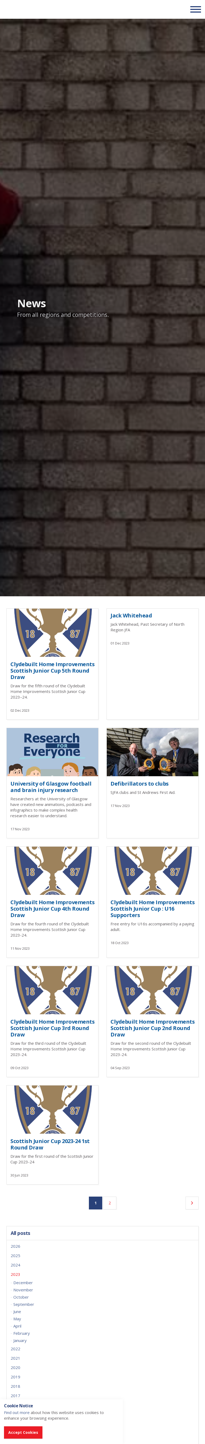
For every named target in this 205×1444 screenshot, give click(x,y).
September (23, 1304)
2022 (15, 1348)
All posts (20, 1233)
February (21, 1333)
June (17, 1311)
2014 (15, 1423)
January (20, 1340)
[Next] (192, 1203)
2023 (15, 1274)
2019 (15, 1376)
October (21, 1297)
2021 (15, 1358)
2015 (15, 1414)
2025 (15, 1255)
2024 (15, 1265)
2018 (15, 1386)
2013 (15, 1433)
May (17, 1318)
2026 (15, 1246)
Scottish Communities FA (37, 9)
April (17, 1326)
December (23, 1282)
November (23, 1289)
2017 (15, 1395)
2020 (15, 1367)
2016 (15, 1405)
